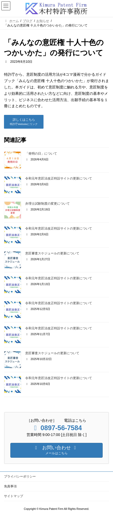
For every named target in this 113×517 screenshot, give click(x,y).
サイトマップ (13, 496)
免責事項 (10, 486)
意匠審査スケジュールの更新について (52, 253)
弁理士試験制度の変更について (47, 203)
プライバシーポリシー (20, 476)
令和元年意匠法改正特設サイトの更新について (58, 178)
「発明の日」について (41, 153)
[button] (24, 122)
